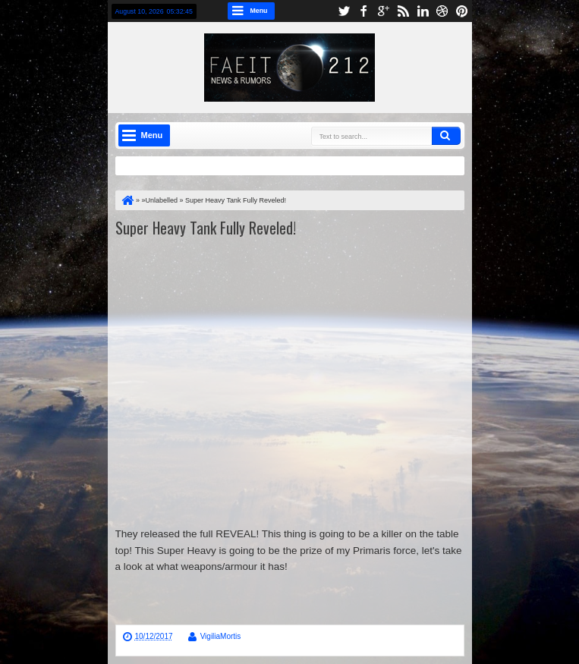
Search (446, 136)
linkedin (423, 11)
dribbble (442, 11)
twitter (344, 11)
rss (403, 11)
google (383, 11)
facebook (363, 11)
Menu (259, 10)
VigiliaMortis (220, 636)
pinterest (462, 11)
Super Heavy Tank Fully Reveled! (205, 227)
